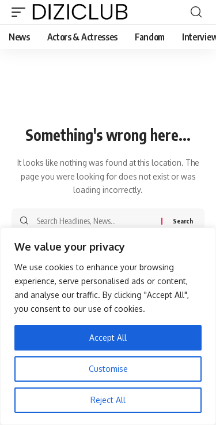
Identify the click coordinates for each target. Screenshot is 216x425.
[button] (21, 12)
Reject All (108, 400)
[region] (108, 326)
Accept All (108, 337)
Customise (108, 369)
